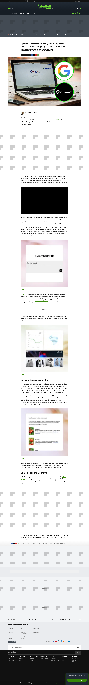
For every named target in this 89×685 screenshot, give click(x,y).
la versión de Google (41, 301)
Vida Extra (21, 660)
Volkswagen (51, 34)
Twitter (71, 13)
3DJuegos (21, 658)
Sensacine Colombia (32, 677)
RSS (64, 641)
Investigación (11, 628)
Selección (14, 13)
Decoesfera (64, 660)
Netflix (56, 34)
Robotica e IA (28, 543)
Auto (33, 13)
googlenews (78, 13)
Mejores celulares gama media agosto (25, 619)
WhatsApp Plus (55, 619)
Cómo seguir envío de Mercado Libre (42, 619)
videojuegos (23, 638)
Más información (54, 683)
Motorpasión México (53, 675)
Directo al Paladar (44, 658)
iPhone (66, 34)
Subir (77, 652)
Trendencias (64, 658)
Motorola (28, 34)
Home (28, 13)
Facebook (68, 13)
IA (32, 34)
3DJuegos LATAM (22, 674)
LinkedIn (69, 641)
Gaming (22, 13)
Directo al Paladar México (44, 675)
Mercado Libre (21, 34)
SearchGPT (55, 120)
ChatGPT (57, 543)
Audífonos (41, 34)
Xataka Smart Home (11, 664)
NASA (35, 34)
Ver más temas (12, 641)
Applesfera (11, 662)
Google (61, 34)
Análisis (22, 628)
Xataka (10, 658)
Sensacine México (33, 674)
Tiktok (80, 13)
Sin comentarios (26, 55)
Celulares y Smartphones (24, 633)
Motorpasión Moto (55, 660)
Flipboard (36, 55)
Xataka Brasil (11, 676)
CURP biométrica (63, 619)
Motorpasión (53, 658)
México (10, 638)
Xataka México (44, 6)
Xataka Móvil (11, 660)
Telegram (61, 641)
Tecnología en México (25, 636)
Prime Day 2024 (12, 636)
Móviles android (36, 636)
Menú (11, 8)
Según (23, 295)
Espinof (31, 660)
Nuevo (77, 8)
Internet (40, 543)
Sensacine (32, 658)
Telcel (34, 638)
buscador (63, 543)
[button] (30, 112)
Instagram (75, 13)
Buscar (78, 647)
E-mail (38, 55)
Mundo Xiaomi (11, 666)
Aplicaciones (36, 632)
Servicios (34, 543)
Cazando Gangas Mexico (37, 629)
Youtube (73, 13)
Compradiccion (65, 662)
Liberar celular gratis (73, 619)
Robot (45, 34)
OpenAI (45, 543)
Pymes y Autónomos (74, 661)
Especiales (11, 632)
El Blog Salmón (75, 658)
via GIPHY (23, 289)
